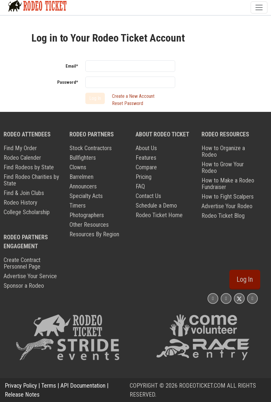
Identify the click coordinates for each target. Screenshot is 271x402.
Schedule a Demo (156, 205)
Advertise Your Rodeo (227, 206)
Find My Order (20, 148)
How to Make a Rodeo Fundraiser (228, 184)
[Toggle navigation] (259, 7)
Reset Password (127, 103)
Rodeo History (20, 202)
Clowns (77, 167)
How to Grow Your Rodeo (223, 167)
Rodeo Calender (22, 157)
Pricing (144, 176)
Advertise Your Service (30, 276)
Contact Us (148, 196)
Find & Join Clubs (24, 193)
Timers (77, 205)
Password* (67, 82)
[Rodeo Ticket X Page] (239, 298)
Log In (245, 279)
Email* (72, 66)
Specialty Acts (86, 196)
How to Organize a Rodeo (223, 151)
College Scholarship (27, 212)
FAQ (140, 186)
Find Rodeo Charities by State (31, 180)
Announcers (83, 186)
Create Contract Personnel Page (22, 263)
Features (146, 157)
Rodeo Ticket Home (159, 215)
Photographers (86, 215)
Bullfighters (82, 157)
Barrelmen (81, 176)
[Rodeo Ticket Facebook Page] (226, 298)
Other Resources (89, 224)
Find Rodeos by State (29, 167)
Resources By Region (94, 234)
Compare (146, 167)
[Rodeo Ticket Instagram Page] (213, 298)
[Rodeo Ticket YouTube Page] (252, 298)
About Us (146, 148)
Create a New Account (133, 96)
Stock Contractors (90, 148)
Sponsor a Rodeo (24, 285)
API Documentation (82, 385)
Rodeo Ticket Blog (223, 215)
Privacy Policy (21, 385)
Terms (48, 385)
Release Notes (22, 394)
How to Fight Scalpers (228, 196)
